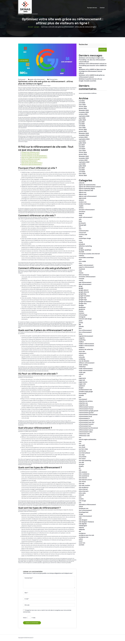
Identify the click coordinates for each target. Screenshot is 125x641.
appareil (81, 213)
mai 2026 (82, 101)
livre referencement (85, 332)
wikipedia (82, 529)
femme (81, 273)
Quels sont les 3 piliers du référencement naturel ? (34, 157)
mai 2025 (82, 124)
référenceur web (84, 435)
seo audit (82, 445)
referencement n (84, 418)
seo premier (82, 456)
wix (80, 531)
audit (80, 215)
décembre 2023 (84, 156)
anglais (81, 206)
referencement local (85, 416)
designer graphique (85, 250)
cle (80, 227)
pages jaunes (83, 382)
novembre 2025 (84, 112)
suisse (81, 506)
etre (80, 259)
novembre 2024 (84, 135)
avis (80, 219)
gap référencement (85, 282)
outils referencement (39, 79)
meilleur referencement (86, 345)
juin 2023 (82, 168)
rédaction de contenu (86, 401)
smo (80, 497)
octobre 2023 (83, 160)
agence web (82, 194)
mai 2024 (82, 147)
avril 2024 (82, 148)
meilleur (81, 342)
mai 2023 (82, 170)
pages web (82, 384)
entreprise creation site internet (89, 253)
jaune (80, 320)
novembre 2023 (84, 158)
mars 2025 (82, 127)
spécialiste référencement (87, 504)
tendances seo (83, 508)
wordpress (82, 533)
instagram (82, 317)
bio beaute (82, 223)
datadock (82, 244)
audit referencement (85, 217)
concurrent (82, 232)
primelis (81, 395)
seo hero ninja (83, 449)
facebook (82, 269)
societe (81, 499)
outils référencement (86, 368)
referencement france (86, 409)
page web (82, 380)
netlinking (82, 359)
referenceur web (84, 433)
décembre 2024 (84, 133)
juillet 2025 (82, 120)
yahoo (81, 539)
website (81, 527)
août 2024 (82, 141)
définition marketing (85, 246)
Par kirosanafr (22, 79)
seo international (84, 453)
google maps (83, 299)
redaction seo (83, 403)
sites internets (83, 491)
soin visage (82, 501)
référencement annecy (86, 407)
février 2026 (83, 106)
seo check (82, 447)
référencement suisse (86, 430)
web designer (83, 520)
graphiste (82, 309)
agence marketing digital (87, 188)
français (81, 278)
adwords (81, 183)
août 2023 (82, 164)
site (80, 470)
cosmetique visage (85, 238)
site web (81, 483)
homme (81, 311)
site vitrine (82, 481)
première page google (86, 391)
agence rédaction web (86, 190)
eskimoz (81, 255)
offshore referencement (86, 363)
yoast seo (82, 543)
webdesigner (83, 525)
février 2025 (83, 129)
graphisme (82, 307)
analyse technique (85, 204)
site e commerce (84, 474)
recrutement (83, 399)
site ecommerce (84, 476)
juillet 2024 (82, 143)
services (81, 464)
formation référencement (87, 276)
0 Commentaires (52, 79)
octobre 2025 (83, 114)
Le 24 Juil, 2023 (23, 60)
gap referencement (85, 284)
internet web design (85, 319)
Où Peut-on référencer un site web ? (30, 159)
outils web (82, 372)
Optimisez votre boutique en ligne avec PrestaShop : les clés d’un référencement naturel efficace (92, 59)
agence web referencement (88, 196)
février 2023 (83, 175)
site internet (83, 478)
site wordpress (83, 487)
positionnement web (85, 389)
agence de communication (87, 185)
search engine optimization (87, 439)
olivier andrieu (83, 365)
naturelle (82, 357)
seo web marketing (85, 460)
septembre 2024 (84, 139)
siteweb (81, 495)
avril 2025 (82, 125)
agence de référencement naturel (90, 186)
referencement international (88, 414)
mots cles (82, 351)
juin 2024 (82, 145)
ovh (80, 376)
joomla (81, 322)
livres (80, 334)
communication (84, 230)
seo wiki (81, 462)
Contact (102, 7)
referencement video (85, 432)
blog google (82, 225)
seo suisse (82, 458)
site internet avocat (85, 479)
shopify (81, 466)
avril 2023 (82, 171)
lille (80, 324)
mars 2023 (82, 173)
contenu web (83, 234)
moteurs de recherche (86, 349)
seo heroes (82, 451)
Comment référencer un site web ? (30, 154)
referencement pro (85, 426)
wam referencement (85, 516)
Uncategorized (83, 512)
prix (80, 397)
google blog (82, 294)
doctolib (81, 252)
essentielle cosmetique (86, 257)
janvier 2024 (83, 154)
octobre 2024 (83, 137)
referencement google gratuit (88, 411)
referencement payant (86, 424)
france (81, 280)
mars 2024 (82, 150)
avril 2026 (82, 102)
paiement (82, 386)
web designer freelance (86, 522)
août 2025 (82, 118)
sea (80, 437)
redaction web (83, 405)
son (80, 502)
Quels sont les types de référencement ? (31, 162)
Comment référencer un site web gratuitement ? (34, 155)
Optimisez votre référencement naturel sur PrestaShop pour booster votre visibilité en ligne (93, 65)
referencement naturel (86, 420)
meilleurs (82, 347)
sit (80, 468)
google (36, 27)
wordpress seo (83, 537)
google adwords (84, 292)
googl (80, 286)
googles (81, 305)
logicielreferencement (86, 336)
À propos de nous (92, 7)
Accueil (30, 27)
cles (80, 229)
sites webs (82, 493)
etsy (80, 263)
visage (81, 514)
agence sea (82, 192)
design (81, 248)
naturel (81, 355)
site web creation (84, 485)
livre (80, 328)
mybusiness (82, 353)
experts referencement (86, 267)
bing (80, 221)
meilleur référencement (86, 343)
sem (80, 441)
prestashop (82, 393)
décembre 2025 (84, 110)
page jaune (82, 378)
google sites (83, 303)
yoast (81, 541)
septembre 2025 (84, 116)
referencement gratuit (86, 412)
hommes (81, 313)
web (80, 518)
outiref (81, 374)
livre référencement (85, 330)
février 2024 (83, 152)
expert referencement (86, 265)
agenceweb (82, 198)
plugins (81, 388)
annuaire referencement (87, 209)
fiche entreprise (84, 275)
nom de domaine (84, 361)
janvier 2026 (83, 108)
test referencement (85, 510)
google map (82, 298)
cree (80, 240)
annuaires (82, 211)
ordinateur (82, 366)
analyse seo (82, 202)
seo (80, 443)
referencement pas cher (86, 422)
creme (81, 242)
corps (80, 236)
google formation (84, 296)
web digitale (83, 523)
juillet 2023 (82, 166)
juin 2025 (82, 122)
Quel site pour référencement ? (29, 161)
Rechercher (83, 44)
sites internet (83, 489)
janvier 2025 (83, 131)
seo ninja (82, 455)
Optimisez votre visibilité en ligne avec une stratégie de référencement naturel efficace (92, 71)
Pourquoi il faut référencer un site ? (30, 152)
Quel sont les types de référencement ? (31, 164)
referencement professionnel (88, 428)
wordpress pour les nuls (86, 535)
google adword (83, 290)
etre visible (82, 261)
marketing (82, 340)
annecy (81, 208)
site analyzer (83, 472)
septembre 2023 (84, 162)
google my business (85, 301)
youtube (81, 545)
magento (82, 338)
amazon (81, 200)
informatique (83, 315)
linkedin (81, 326)
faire (80, 271)
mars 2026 (82, 104)
